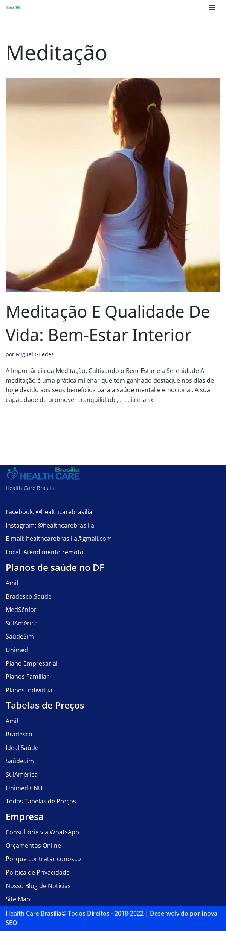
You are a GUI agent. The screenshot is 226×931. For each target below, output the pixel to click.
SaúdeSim (20, 636)
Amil (12, 583)
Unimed (17, 650)
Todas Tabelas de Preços (41, 801)
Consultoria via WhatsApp (42, 832)
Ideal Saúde (22, 748)
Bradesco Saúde (29, 596)
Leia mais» (139, 400)
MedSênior (21, 609)
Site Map (18, 899)
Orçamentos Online (33, 845)
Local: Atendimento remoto (45, 552)
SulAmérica (22, 623)
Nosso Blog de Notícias (38, 886)
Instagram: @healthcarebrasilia (50, 525)
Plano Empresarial (32, 663)
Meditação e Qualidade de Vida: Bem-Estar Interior (108, 323)
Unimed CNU (24, 788)
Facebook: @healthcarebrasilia (49, 512)
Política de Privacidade (38, 872)
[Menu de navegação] (211, 8)
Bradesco (19, 734)
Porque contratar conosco (43, 859)
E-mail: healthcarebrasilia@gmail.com (59, 538)
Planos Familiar (27, 676)
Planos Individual (30, 690)
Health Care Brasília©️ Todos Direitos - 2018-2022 (75, 913)
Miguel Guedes (35, 354)
